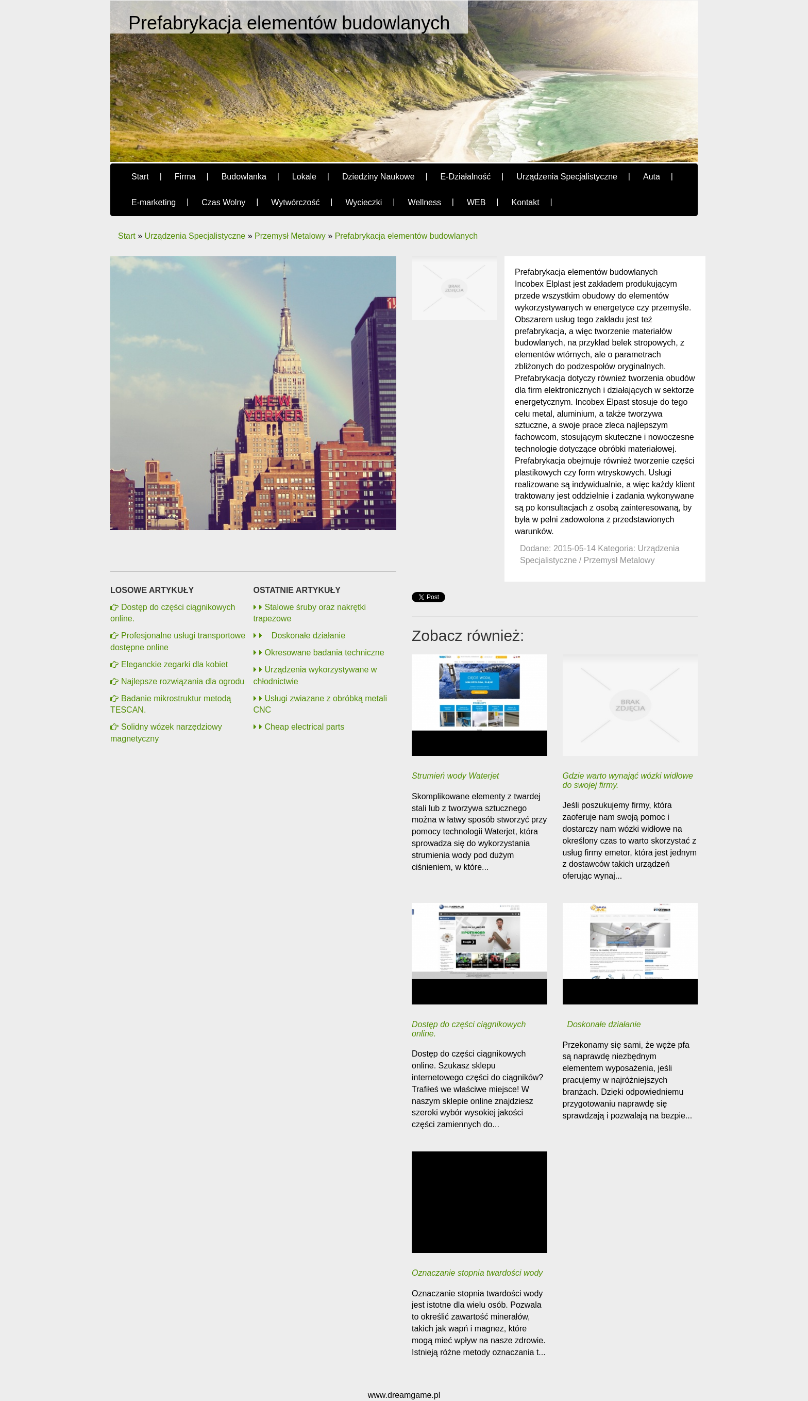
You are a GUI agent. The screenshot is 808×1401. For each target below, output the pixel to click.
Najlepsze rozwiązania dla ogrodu (182, 681)
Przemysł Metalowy (290, 236)
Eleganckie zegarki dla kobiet (174, 664)
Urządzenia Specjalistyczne (195, 236)
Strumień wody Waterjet (455, 775)
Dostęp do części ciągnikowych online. (469, 1029)
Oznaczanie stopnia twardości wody (477, 1272)
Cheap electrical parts (302, 726)
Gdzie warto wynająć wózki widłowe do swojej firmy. (628, 780)
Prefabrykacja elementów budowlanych (406, 236)
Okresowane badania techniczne (321, 652)
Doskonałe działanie (302, 635)
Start (127, 236)
